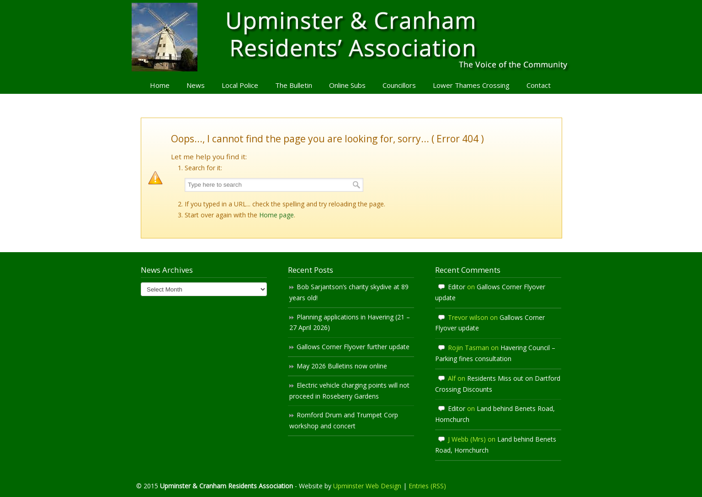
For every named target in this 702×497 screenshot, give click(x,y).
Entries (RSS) (427, 485)
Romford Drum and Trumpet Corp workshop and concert (343, 420)
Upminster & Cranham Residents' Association (351, 37)
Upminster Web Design (367, 485)
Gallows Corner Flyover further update (353, 346)
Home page (276, 215)
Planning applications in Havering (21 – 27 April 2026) (349, 322)
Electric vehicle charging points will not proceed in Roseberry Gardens (349, 390)
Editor (456, 286)
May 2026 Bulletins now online (342, 366)
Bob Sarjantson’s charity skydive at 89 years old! (349, 292)
